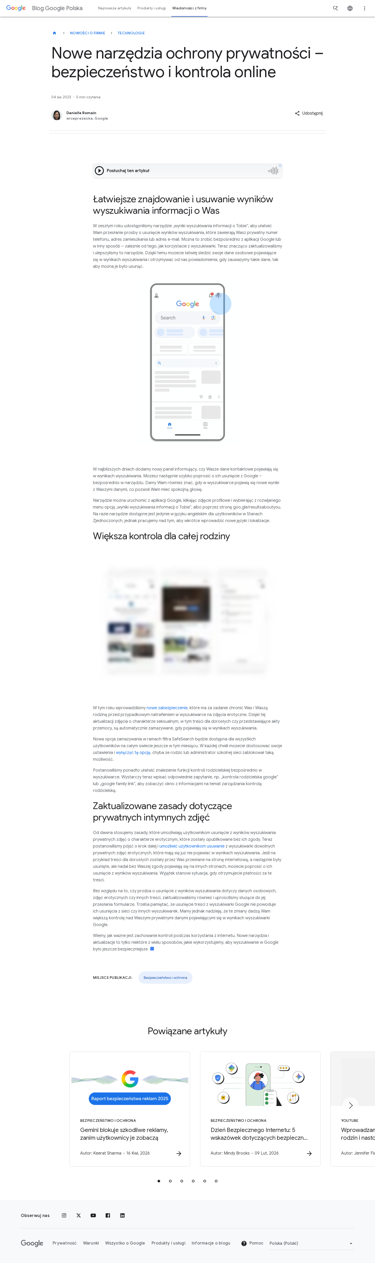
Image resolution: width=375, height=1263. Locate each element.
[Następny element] (350, 1105)
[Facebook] (108, 1215)
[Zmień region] (312, 1243)
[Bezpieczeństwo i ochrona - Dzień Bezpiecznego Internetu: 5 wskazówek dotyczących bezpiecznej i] (255, 1109)
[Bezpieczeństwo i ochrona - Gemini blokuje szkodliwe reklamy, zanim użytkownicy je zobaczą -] (119, 1109)
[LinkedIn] (122, 1215)
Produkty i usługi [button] (152, 8)
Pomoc (252, 1243)
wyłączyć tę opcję (133, 752)
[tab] (159, 1181)
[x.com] (78, 1215)
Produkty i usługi (168, 1243)
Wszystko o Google (125, 1243)
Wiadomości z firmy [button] (189, 8)
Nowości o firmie (87, 33)
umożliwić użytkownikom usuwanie (191, 846)
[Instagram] (64, 1215)
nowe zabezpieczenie (167, 708)
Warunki (91, 1243)
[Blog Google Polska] (54, 33)
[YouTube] (93, 1215)
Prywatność (65, 1243)
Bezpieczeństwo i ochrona (165, 977)
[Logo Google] (32, 1243)
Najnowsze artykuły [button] (114, 8)
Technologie (131, 33)
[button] (309, 113)
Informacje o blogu (211, 1243)
